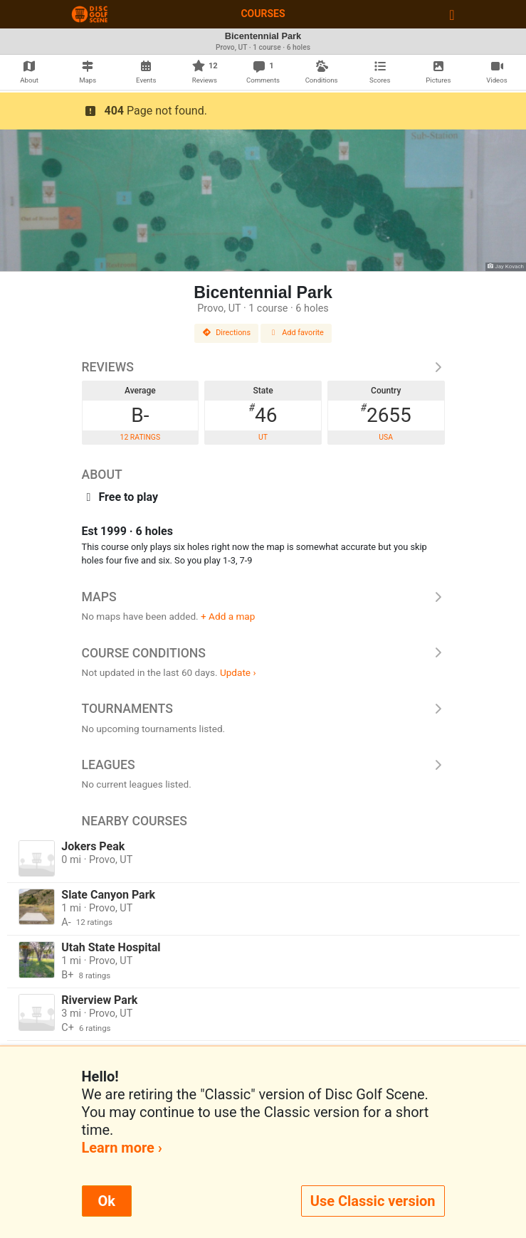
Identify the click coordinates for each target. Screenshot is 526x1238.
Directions (226, 332)
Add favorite (296, 332)
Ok (106, 1201)
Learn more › (122, 1147)
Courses (263, 13)
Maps (263, 597)
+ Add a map (228, 616)
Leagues (263, 765)
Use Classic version (373, 1201)
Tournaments (263, 709)
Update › (238, 672)
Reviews (263, 367)
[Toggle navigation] (451, 14)
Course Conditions (263, 653)
